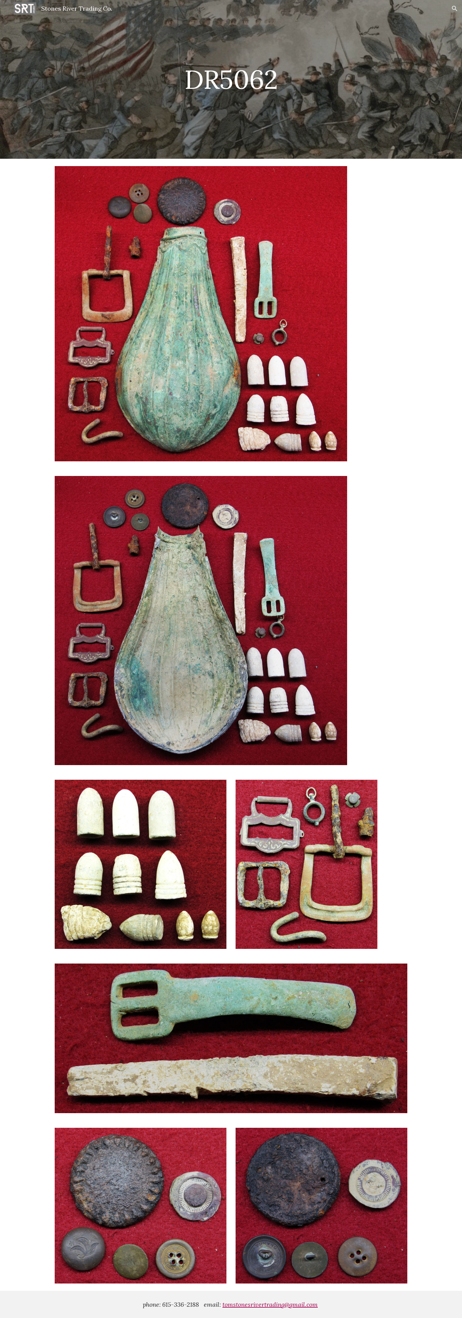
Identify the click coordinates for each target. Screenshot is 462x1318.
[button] (454, 8)
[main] (231, 79)
